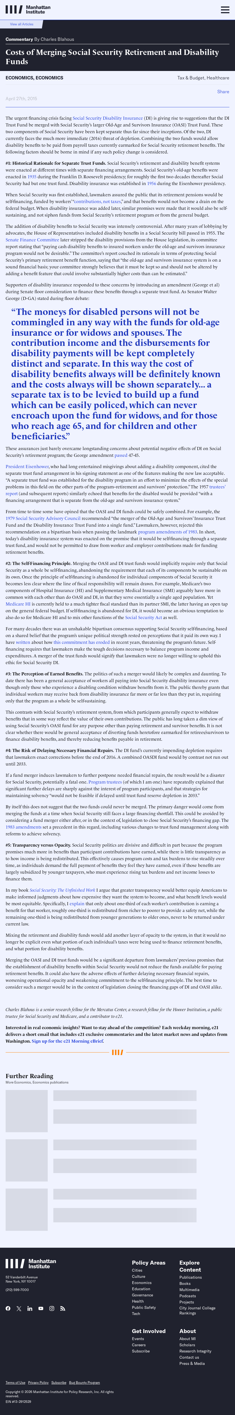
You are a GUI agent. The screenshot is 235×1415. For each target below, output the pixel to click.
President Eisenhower (27, 466)
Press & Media (192, 1363)
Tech (136, 1313)
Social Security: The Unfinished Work (62, 890)
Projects (186, 1302)
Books (185, 1283)
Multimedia (189, 1289)
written (23, 642)
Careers (139, 1344)
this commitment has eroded (82, 642)
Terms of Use (15, 1382)
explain (77, 903)
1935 (32, 176)
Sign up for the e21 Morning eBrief (67, 1041)
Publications (190, 1277)
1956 (151, 183)
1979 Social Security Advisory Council (43, 518)
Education (141, 1288)
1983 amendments (24, 827)
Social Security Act (143, 617)
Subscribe (141, 1351)
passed (121, 455)
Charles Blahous (57, 39)
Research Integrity (195, 1351)
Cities (137, 1270)
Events (138, 1338)
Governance (142, 1295)
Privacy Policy (38, 1382)
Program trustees (105, 781)
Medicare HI (18, 603)
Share (223, 91)
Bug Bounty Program (84, 1382)
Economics (19, 78)
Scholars (187, 1344)
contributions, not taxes (97, 201)
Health (138, 1301)
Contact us (189, 1357)
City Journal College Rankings (197, 1310)
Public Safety (144, 1307)
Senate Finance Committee (32, 239)
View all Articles (21, 24)
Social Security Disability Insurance (108, 118)
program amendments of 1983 (167, 531)
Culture (138, 1276)
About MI (187, 1338)
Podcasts (187, 1295)
